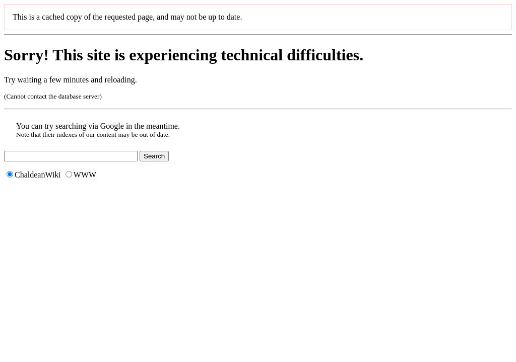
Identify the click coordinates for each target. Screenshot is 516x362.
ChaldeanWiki (34, 174)
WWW (81, 174)
